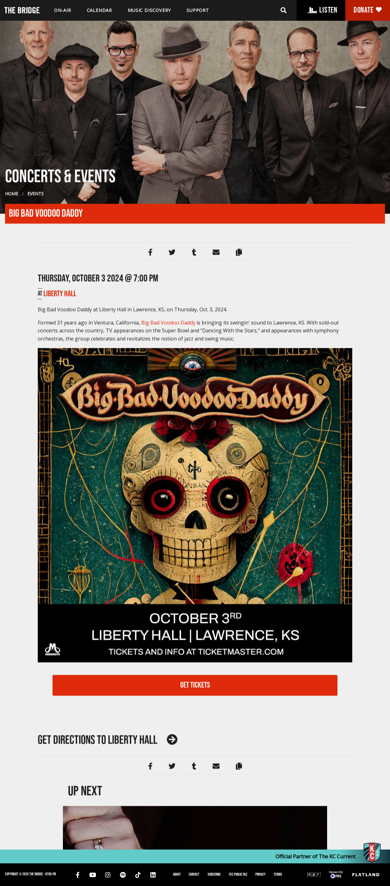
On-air (62, 10)
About (177, 874)
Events (35, 465)
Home (11, 465)
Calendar (99, 10)
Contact (194, 874)
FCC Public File (238, 874)
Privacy (260, 874)
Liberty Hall (59, 565)
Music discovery (149, 10)
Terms (278, 874)
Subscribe (214, 874)
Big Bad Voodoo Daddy (168, 593)
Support (198, 10)
